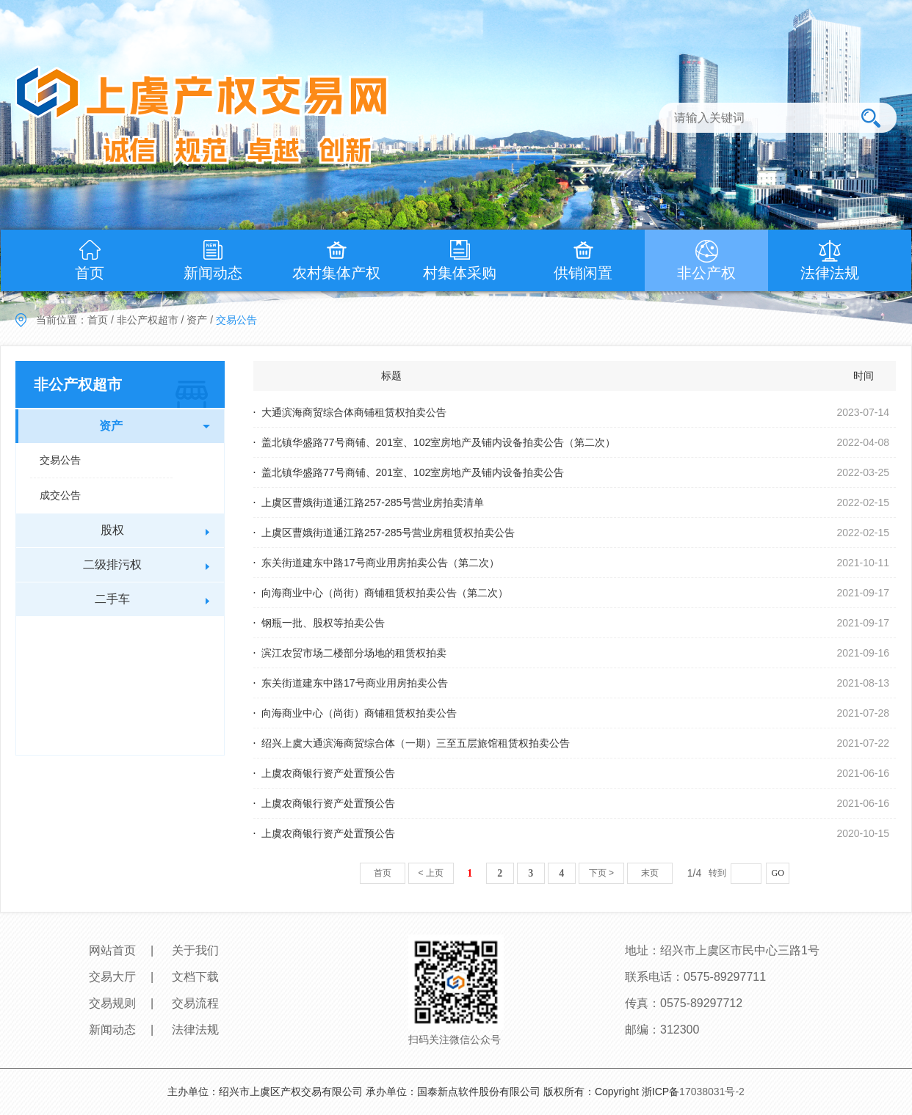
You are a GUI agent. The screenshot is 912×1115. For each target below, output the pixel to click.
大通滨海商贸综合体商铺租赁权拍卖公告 (353, 412)
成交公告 (60, 495)
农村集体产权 (336, 273)
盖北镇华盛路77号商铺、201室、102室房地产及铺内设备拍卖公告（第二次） (438, 442)
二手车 (112, 599)
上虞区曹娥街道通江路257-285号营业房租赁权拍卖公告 (388, 532)
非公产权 (706, 273)
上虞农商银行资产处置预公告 (328, 773)
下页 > (601, 873)
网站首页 (112, 950)
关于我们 (195, 950)
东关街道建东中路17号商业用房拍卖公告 (354, 683)
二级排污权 (112, 564)
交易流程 (195, 1003)
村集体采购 (459, 273)
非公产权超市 (147, 320)
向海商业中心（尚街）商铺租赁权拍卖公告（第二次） (384, 593)
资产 (197, 320)
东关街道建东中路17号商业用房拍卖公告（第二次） (380, 563)
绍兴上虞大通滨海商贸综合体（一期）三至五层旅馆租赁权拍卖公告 (415, 743)
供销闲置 (583, 273)
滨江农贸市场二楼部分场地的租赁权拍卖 (353, 653)
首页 (89, 273)
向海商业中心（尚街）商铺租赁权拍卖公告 (359, 713)
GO (778, 873)
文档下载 (195, 976)
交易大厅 (112, 976)
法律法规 (829, 273)
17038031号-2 (712, 1091)
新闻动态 (213, 273)
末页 (650, 873)
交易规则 (112, 1003)
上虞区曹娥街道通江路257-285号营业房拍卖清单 (372, 502)
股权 (112, 530)
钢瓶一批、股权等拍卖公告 (323, 623)
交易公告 (60, 460)
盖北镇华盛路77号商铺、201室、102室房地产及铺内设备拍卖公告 (412, 472)
